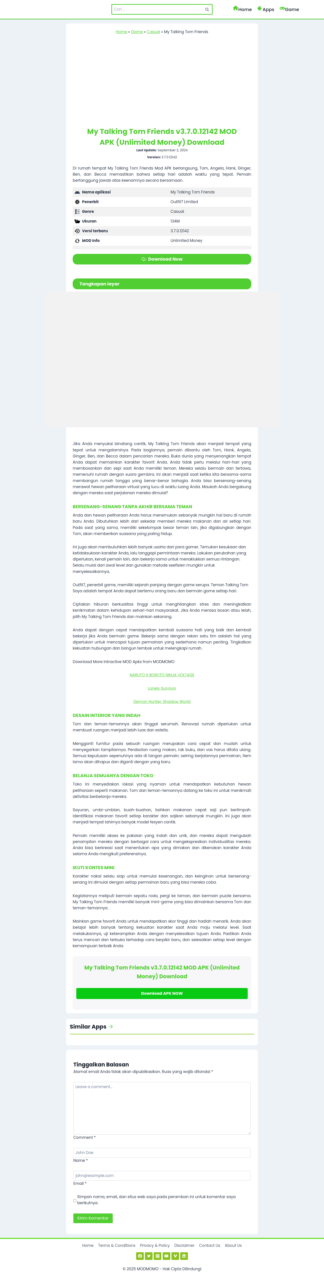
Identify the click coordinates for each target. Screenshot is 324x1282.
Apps (265, 9)
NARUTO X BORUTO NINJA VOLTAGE (162, 674)
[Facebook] (140, 1255)
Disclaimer (184, 1245)
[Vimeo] (175, 1255)
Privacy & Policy (155, 1245)
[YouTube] (166, 1255)
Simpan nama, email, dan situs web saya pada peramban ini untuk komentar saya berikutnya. (156, 1199)
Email (80, 1183)
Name (80, 1160)
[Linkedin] (184, 1255)
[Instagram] (157, 1255)
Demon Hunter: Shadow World (162, 701)
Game (289, 9)
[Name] (162, 1152)
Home (242, 9)
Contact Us (209, 1245)
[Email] (162, 1175)
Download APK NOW (162, 992)
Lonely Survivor (162, 687)
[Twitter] (149, 1255)
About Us (233, 1245)
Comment (84, 1137)
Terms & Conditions (116, 1245)
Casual (153, 31)
